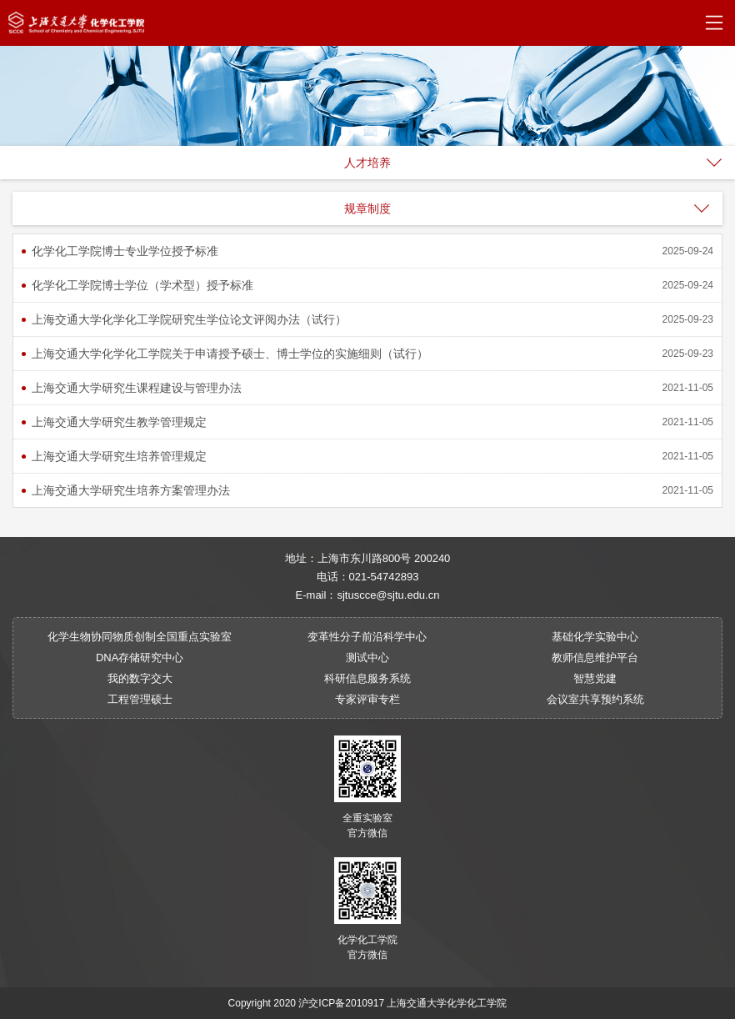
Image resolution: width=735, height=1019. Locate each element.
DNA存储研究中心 (139, 657)
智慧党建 (595, 678)
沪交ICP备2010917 (341, 1003)
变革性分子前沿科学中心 (367, 636)
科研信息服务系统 (367, 678)
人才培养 (367, 162)
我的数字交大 (140, 678)
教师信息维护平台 (595, 657)
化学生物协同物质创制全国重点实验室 (140, 636)
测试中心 (367, 657)
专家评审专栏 (367, 699)
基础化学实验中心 (595, 636)
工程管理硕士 (140, 699)
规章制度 (367, 208)
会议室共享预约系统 (595, 699)
